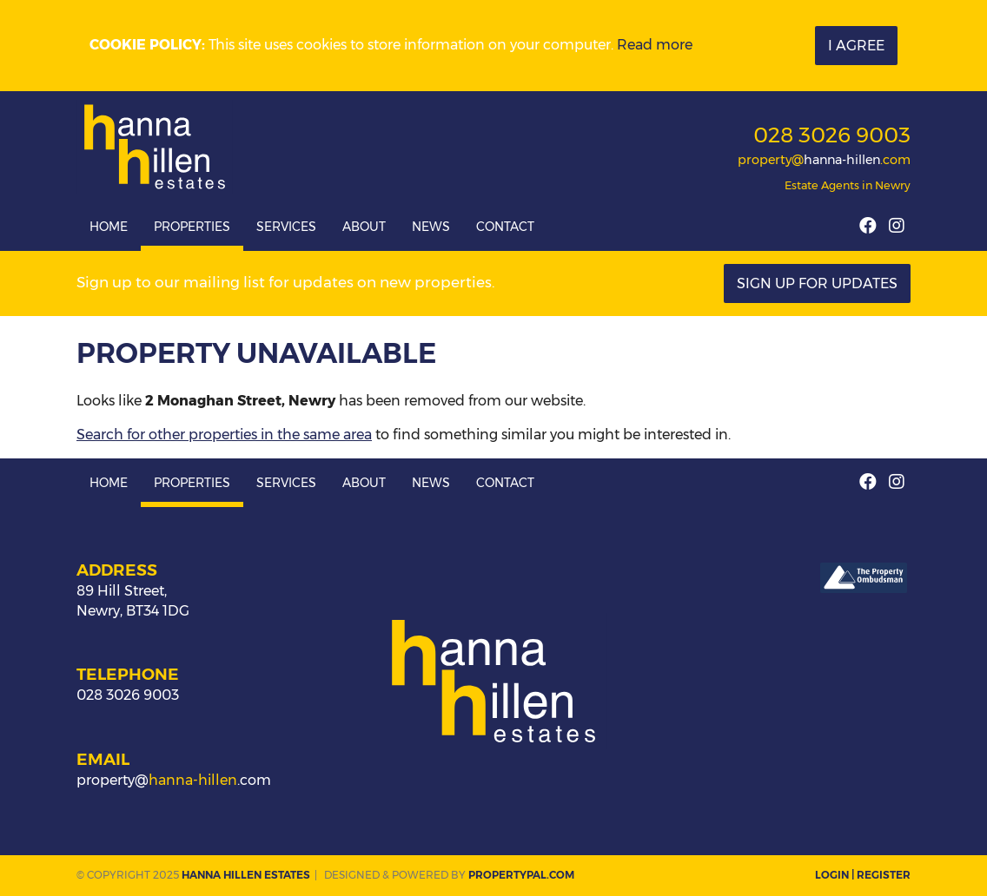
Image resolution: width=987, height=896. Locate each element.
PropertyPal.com (521, 874)
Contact (505, 226)
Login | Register (863, 874)
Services (286, 226)
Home (108, 226)
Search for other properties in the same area (224, 434)
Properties (192, 226)
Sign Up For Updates (817, 283)
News (431, 226)
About (364, 226)
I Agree (856, 45)
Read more (654, 44)
